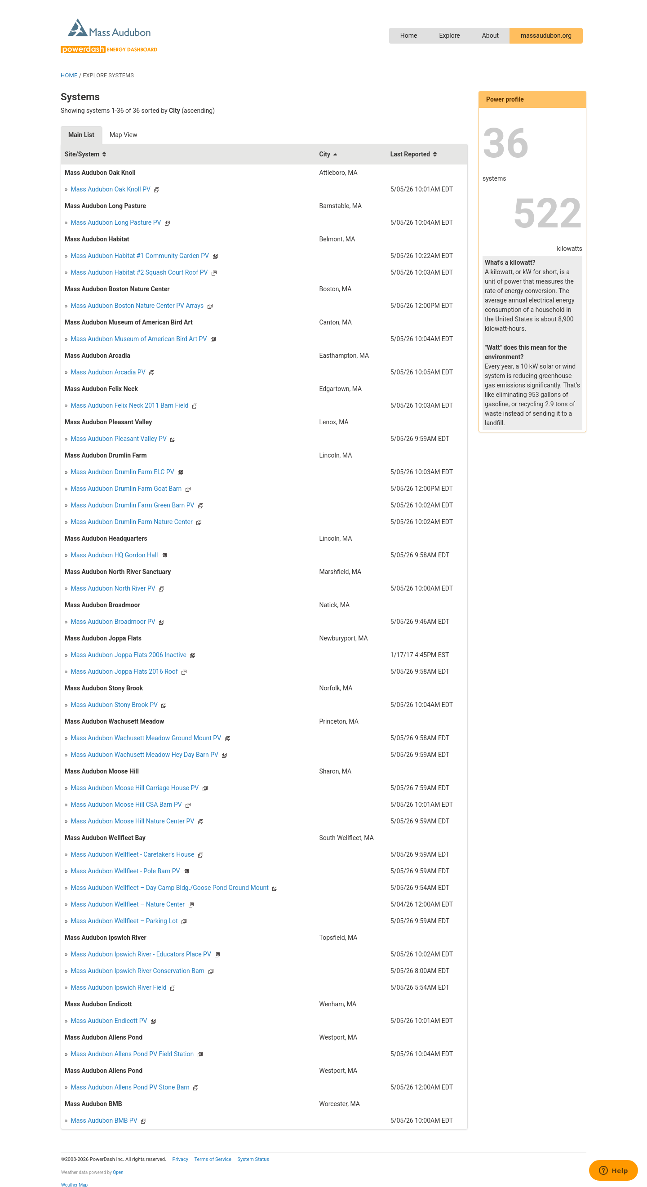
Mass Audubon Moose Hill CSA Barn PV (125, 804)
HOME (69, 75)
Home (408, 35)
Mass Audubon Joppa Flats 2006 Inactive (127, 654)
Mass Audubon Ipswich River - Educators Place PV (140, 954)
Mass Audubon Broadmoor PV (112, 621)
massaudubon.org (546, 35)
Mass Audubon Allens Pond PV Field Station (131, 1054)
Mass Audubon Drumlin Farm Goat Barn (125, 488)
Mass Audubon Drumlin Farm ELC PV (121, 472)
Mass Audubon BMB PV (103, 1120)
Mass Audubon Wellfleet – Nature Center (127, 904)
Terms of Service (212, 1159)
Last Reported (410, 154)
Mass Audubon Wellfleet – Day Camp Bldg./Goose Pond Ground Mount (169, 887)
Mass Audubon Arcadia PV (107, 372)
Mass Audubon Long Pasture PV (115, 222)
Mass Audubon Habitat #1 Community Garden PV (139, 255)
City (324, 154)
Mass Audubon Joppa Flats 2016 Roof (123, 671)
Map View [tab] (123, 134)
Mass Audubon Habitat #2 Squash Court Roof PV (138, 272)
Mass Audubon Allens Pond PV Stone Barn (129, 1087)
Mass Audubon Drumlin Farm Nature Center (131, 521)
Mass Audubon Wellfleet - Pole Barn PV (124, 871)
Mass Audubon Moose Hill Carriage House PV (134, 787)
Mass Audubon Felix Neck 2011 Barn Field (128, 405)
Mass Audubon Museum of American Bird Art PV (138, 338)
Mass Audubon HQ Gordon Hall (113, 555)
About (490, 35)
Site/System (82, 154)
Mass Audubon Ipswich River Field (117, 987)
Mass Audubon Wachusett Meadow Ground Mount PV (145, 738)
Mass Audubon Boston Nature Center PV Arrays (136, 305)
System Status (253, 1159)
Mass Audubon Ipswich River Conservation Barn (136, 970)
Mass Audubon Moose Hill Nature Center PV (131, 821)
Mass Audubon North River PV (112, 588)
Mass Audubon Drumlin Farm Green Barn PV (131, 505)
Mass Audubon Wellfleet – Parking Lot (123, 921)
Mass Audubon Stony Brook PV (113, 704)
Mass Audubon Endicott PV (108, 1020)
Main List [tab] (81, 134)
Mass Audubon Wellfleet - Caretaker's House (131, 854)
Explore (449, 35)
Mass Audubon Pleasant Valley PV (118, 438)
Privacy (180, 1159)
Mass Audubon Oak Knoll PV (110, 189)
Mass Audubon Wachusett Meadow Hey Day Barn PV (143, 754)
